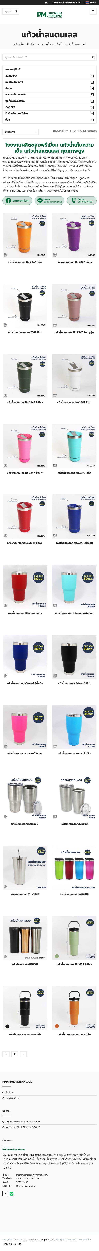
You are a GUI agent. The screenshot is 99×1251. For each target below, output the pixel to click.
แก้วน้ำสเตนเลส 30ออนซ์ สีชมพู (24, 753)
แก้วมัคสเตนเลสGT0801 (25, 964)
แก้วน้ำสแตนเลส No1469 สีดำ (25, 1034)
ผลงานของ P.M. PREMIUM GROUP (23, 1127)
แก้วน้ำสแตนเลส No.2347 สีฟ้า (74, 473)
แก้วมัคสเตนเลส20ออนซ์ (74, 824)
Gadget (10, 107)
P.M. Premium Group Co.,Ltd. (39, 1239)
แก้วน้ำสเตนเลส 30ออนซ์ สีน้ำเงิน (25, 683)
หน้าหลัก (18, 44)
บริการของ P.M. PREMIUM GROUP (23, 1121)
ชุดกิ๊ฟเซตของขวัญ (15, 101)
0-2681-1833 (60, 2)
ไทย (91, 2)
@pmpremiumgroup (25, 1186)
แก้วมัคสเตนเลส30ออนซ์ (24, 824)
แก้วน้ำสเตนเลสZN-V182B (25, 894)
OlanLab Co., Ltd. (12, 1243)
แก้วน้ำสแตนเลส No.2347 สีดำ (24, 332)
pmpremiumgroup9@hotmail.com (32, 1175)
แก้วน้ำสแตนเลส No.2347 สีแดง (24, 543)
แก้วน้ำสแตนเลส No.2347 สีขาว (74, 402)
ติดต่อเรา (10, 1092)
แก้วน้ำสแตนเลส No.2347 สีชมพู (25, 473)
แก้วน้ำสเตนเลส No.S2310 (74, 894)
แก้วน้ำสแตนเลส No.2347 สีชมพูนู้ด (74, 332)
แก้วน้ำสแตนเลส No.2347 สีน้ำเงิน (74, 543)
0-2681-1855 (22, 1182)
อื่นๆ (7, 120)
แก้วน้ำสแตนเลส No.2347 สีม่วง (74, 262)
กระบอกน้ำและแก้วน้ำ (50, 44)
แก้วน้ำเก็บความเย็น (28, 178)
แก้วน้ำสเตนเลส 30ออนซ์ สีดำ (74, 683)
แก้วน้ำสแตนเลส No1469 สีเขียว (74, 964)
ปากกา (8, 88)
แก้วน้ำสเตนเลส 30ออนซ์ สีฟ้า (74, 753)
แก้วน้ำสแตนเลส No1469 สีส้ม (74, 1034)
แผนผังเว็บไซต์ (12, 1098)
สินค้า (30, 44)
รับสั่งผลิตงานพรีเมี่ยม (16, 113)
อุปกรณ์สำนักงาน (14, 82)
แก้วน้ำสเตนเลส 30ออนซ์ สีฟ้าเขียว (74, 613)
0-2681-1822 (73, 2)
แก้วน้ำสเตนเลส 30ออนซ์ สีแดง (25, 613)
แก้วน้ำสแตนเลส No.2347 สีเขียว (25, 402)
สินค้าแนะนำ (11, 76)
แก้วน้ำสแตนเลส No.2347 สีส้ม (25, 262)
